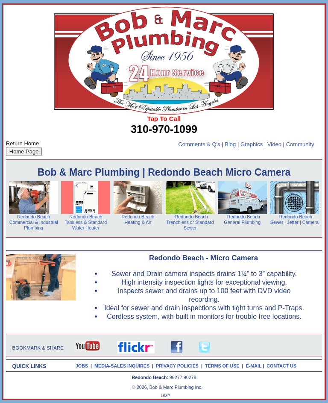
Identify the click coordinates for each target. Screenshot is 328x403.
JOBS (82, 365)
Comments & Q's (199, 144)
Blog (230, 144)
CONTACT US (282, 365)
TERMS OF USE (223, 365)
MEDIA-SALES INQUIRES (123, 365)
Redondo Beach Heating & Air (137, 219)
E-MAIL (254, 365)
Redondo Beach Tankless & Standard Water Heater (86, 222)
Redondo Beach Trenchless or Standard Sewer (190, 222)
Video (274, 144)
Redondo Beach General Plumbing (242, 219)
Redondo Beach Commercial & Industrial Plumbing (33, 222)
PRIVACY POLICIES (178, 365)
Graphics (251, 144)
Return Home (22, 143)
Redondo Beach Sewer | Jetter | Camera (294, 219)
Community (300, 144)
